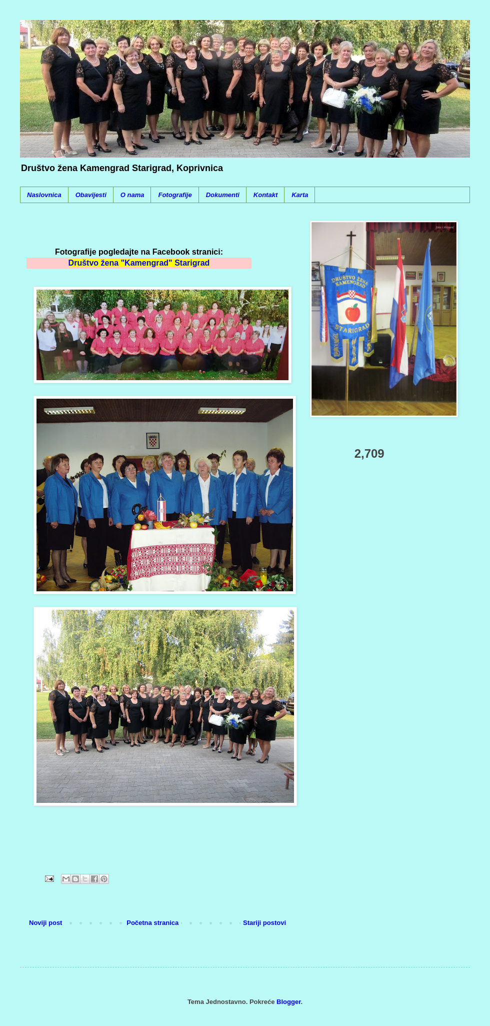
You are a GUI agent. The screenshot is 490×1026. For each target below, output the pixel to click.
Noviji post (45, 922)
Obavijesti (91, 195)
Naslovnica (44, 195)
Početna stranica (152, 922)
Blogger (288, 1001)
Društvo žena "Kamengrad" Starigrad (139, 263)
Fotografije (175, 195)
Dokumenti (223, 195)
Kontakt (266, 195)
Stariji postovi (264, 922)
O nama (132, 195)
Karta (300, 195)
